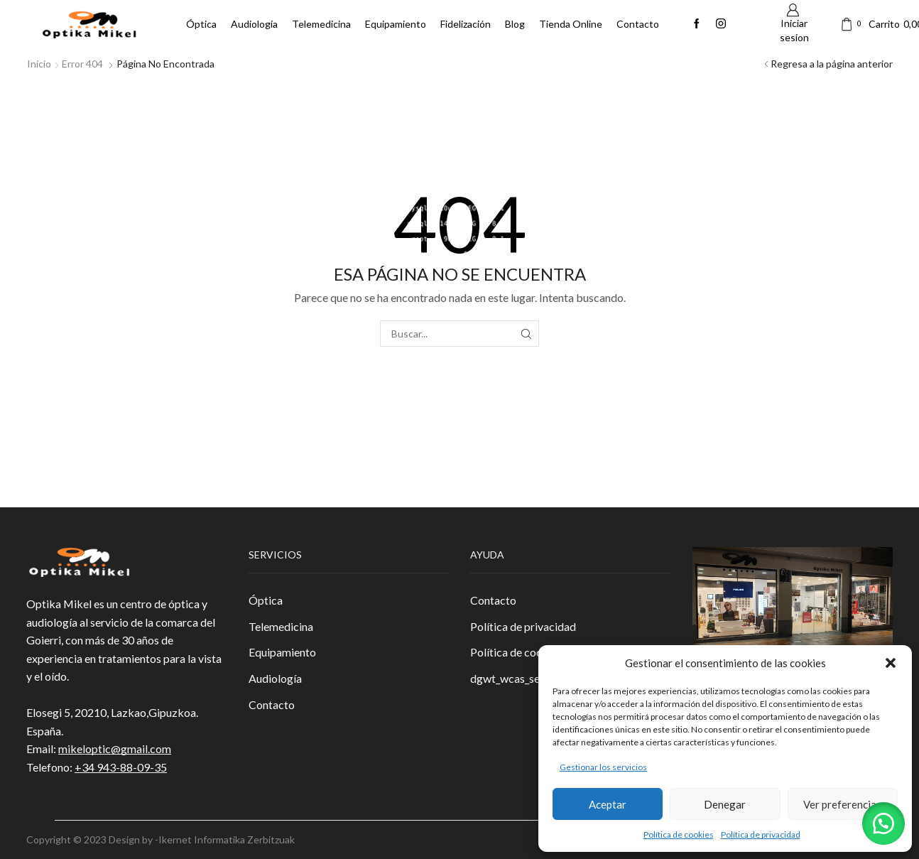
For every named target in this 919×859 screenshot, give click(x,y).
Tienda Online (570, 24)
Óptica (201, 24)
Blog (515, 24)
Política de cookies (678, 834)
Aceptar (607, 804)
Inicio (39, 64)
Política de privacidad (760, 834)
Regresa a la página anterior (832, 64)
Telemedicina (321, 24)
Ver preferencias (842, 804)
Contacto (637, 24)
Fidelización (465, 24)
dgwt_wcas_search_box (527, 678)
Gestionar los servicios (603, 767)
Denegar (725, 804)
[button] (890, 663)
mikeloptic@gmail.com (114, 748)
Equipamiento (395, 24)
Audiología (254, 24)
